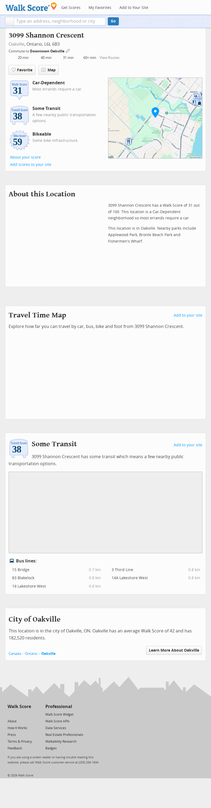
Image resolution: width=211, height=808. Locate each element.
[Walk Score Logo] (31, 6)
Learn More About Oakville (174, 650)
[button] (9, 21)
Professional (58, 706)
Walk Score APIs (57, 721)
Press (12, 735)
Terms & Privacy (20, 741)
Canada (15, 654)
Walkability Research (60, 741)
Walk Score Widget (59, 714)
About (12, 721)
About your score (25, 157)
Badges (51, 748)
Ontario (31, 654)
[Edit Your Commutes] (68, 50)
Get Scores (71, 7)
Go (113, 21)
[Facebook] (19, 714)
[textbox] (60, 21)
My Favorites (100, 7)
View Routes (109, 58)
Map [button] (48, 70)
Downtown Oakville (47, 51)
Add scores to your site (30, 164)
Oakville (16, 44)
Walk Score (19, 706)
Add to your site (188, 315)
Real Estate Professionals (64, 735)
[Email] (27, 714)
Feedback (15, 748)
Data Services (55, 728)
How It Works (17, 728)
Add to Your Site (133, 7)
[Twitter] (11, 714)
